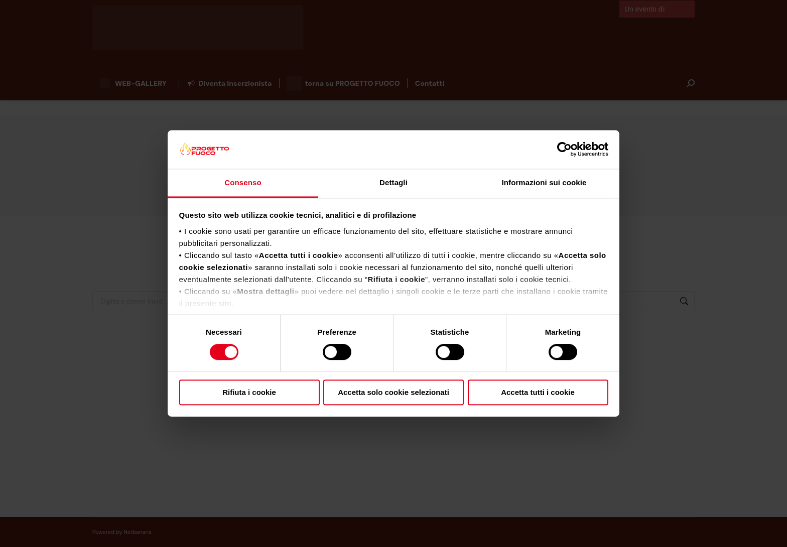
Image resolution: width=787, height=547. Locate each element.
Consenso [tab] (242, 182)
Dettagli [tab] (393, 182)
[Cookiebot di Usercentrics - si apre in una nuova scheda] (564, 149)
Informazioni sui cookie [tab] (544, 182)
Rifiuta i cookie (249, 392)
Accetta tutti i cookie (538, 392)
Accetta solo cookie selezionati (393, 392)
